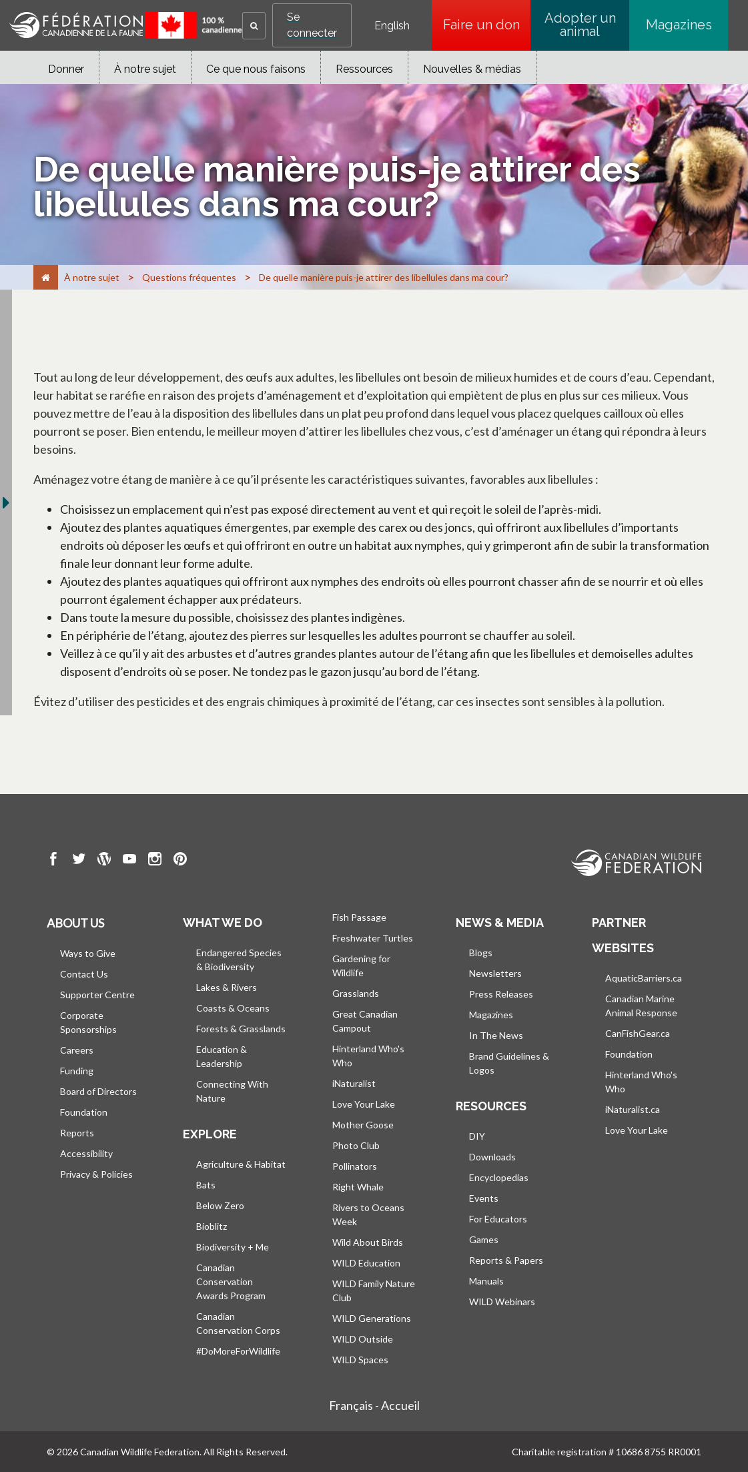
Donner (66, 69)
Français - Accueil (374, 1405)
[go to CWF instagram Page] (154, 861)
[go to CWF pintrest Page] (180, 861)
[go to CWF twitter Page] (78, 861)
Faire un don (487, 25)
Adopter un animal (580, 24)
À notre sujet (145, 69)
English (392, 26)
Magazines (679, 25)
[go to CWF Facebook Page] (53, 861)
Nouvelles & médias (472, 69)
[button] (254, 25)
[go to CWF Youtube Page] (129, 861)
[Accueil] (45, 277)
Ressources (364, 69)
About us (75, 922)
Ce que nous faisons (256, 69)
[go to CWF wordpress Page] (104, 861)
